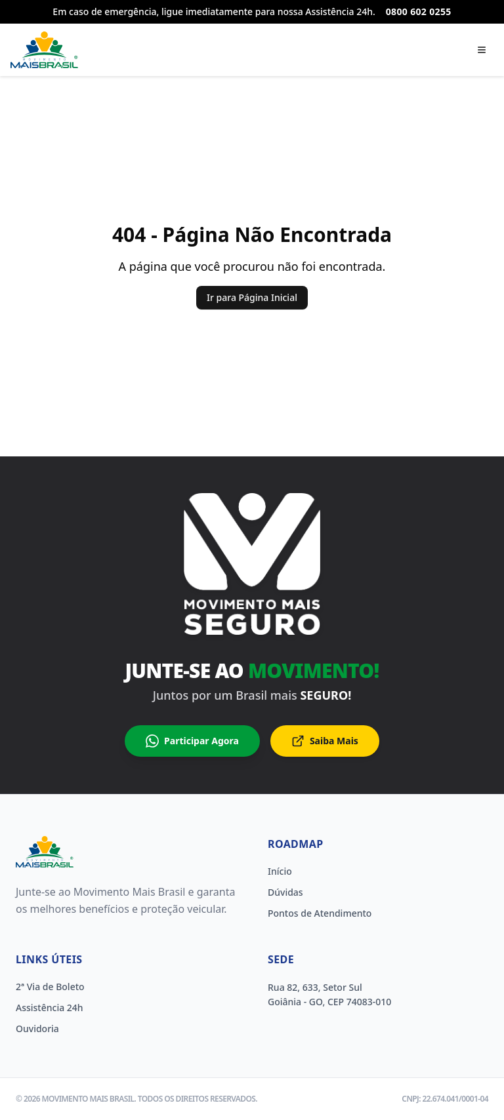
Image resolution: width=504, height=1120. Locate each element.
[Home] (45, 852)
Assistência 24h (49, 1007)
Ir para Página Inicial (252, 297)
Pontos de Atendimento (319, 913)
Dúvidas (285, 892)
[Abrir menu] (482, 50)
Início (280, 871)
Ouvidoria (37, 1028)
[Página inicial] (44, 49)
